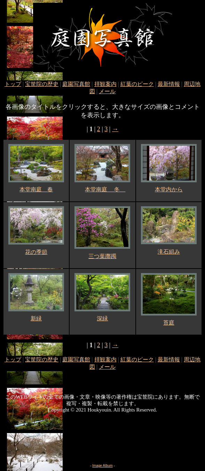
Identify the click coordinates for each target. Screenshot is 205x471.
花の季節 (36, 252)
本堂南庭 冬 (105, 189)
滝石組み (169, 252)
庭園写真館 (76, 84)
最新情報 (169, 84)
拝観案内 (105, 84)
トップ (13, 84)
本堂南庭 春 (36, 189)
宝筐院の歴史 (41, 84)
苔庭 (168, 323)
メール (107, 91)
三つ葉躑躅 (102, 256)
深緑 (102, 318)
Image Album (102, 466)
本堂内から (169, 189)
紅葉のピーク (137, 84)
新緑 (36, 318)
